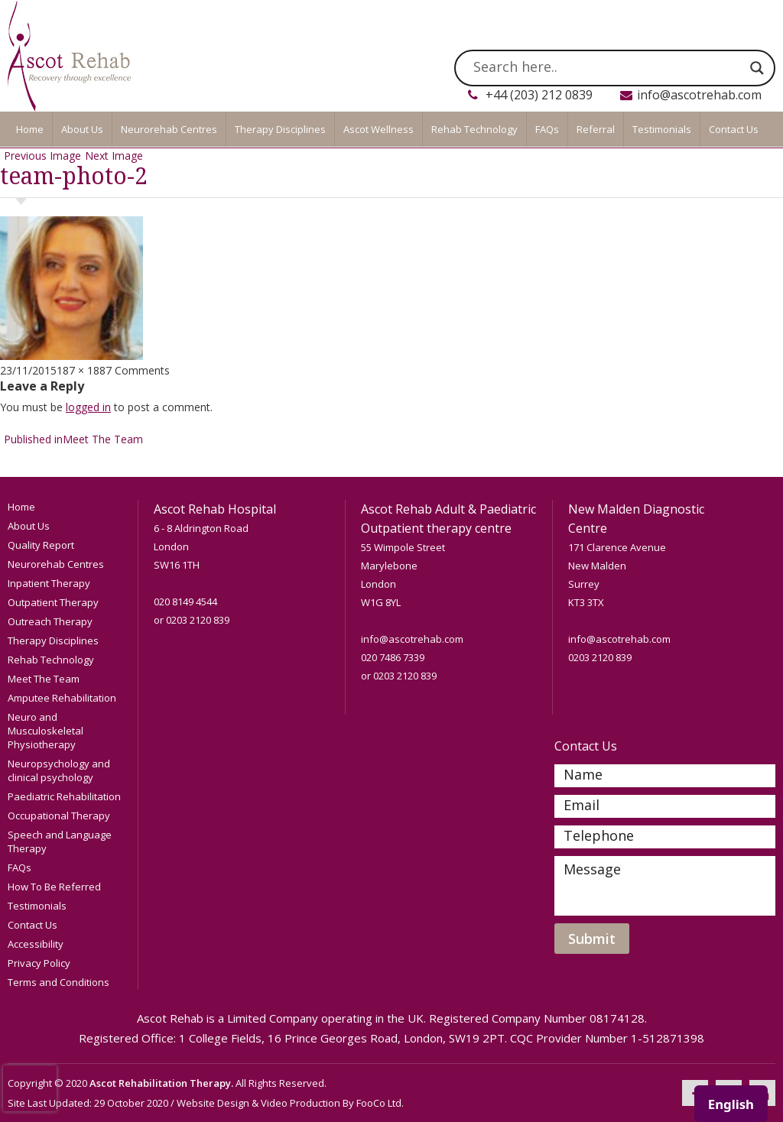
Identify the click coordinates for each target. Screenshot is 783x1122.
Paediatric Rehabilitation (64, 796)
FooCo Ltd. (380, 1103)
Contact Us (734, 129)
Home (30, 129)
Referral (596, 129)
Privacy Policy (39, 963)
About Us (82, 129)
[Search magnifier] (757, 68)
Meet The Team (44, 679)
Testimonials (661, 129)
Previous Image (42, 155)
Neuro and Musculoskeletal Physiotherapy (45, 730)
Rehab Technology (474, 129)
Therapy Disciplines (280, 129)
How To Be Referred (54, 886)
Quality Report (41, 545)
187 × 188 (81, 370)
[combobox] (731, 1103)
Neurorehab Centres (169, 129)
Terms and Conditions (58, 982)
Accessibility (35, 944)
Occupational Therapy (59, 815)
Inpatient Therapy (49, 583)
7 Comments (138, 370)
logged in (88, 407)
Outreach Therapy (50, 621)
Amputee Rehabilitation (62, 698)
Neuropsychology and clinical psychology (59, 770)
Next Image (114, 155)
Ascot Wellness (378, 129)
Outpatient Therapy (53, 602)
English (731, 1104)
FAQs (547, 129)
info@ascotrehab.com (699, 94)
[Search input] (607, 68)
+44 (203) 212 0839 (539, 94)
